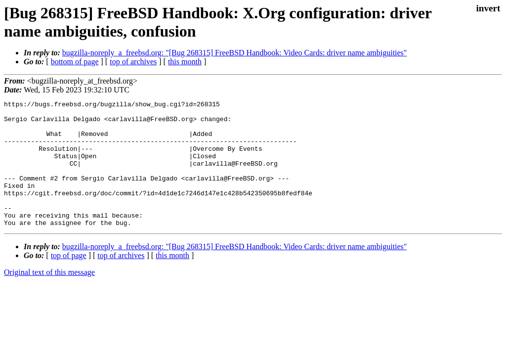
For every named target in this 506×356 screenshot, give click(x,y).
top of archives (133, 61)
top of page (68, 280)
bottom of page (75, 61)
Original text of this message (49, 297)
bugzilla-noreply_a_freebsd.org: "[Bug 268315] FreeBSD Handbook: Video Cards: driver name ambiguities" (234, 52)
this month (185, 61)
